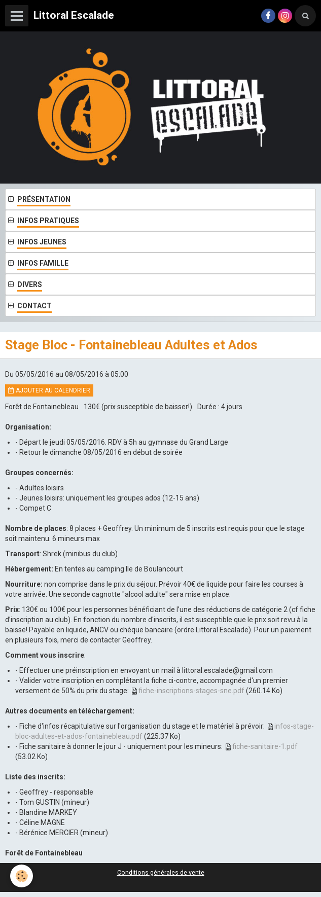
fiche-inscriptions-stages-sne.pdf (191, 691)
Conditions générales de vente (160, 872)
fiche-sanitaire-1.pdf (265, 746)
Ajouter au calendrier (49, 390)
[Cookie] (21, 876)
